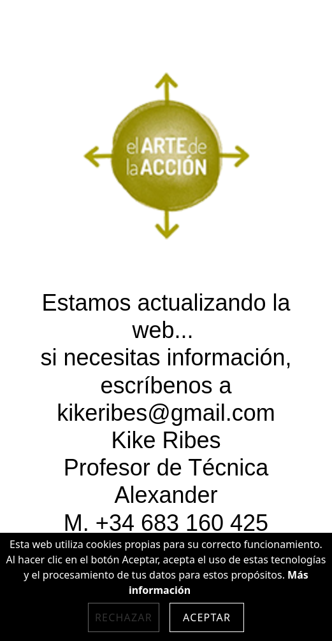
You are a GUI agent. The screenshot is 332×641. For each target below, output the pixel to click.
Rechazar (123, 617)
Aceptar (207, 617)
